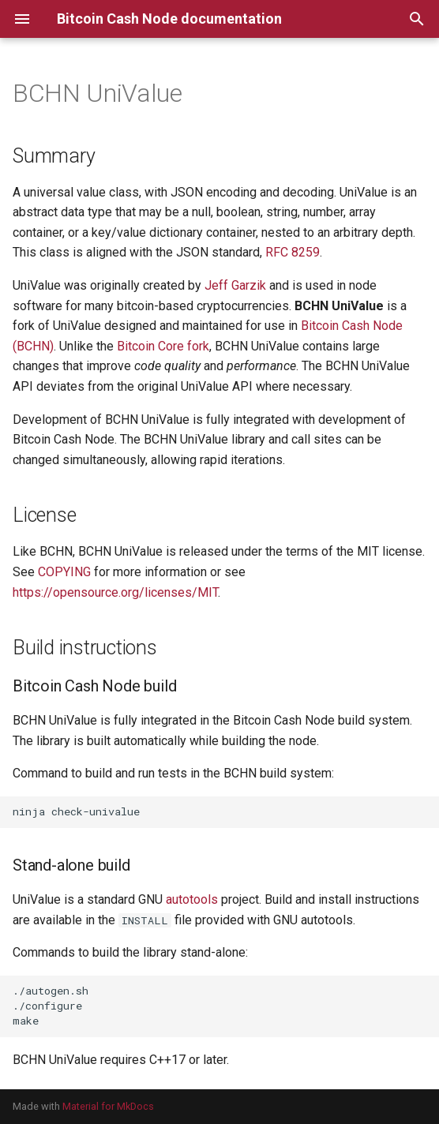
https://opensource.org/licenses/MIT (115, 592)
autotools (192, 899)
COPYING (64, 571)
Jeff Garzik (235, 285)
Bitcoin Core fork (163, 346)
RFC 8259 (292, 252)
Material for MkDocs (108, 1106)
